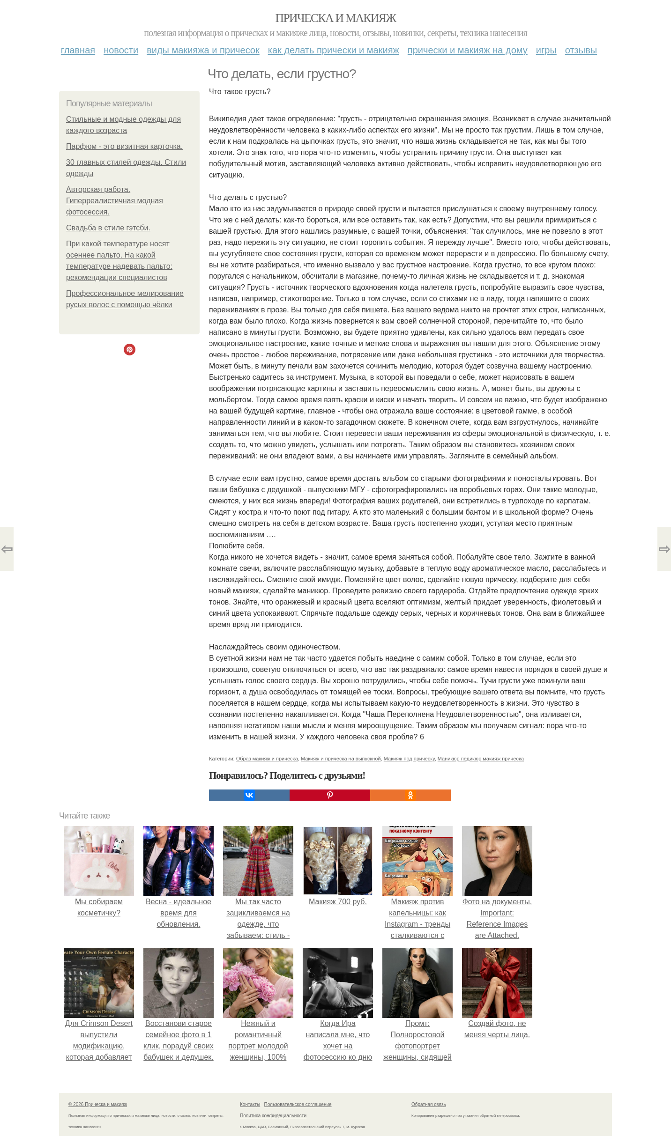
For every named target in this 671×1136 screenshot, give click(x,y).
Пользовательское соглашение (298, 1104)
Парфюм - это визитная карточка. (124, 146)
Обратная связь (428, 1104)
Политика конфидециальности (273, 1115)
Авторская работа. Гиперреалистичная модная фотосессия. (114, 200)
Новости (121, 50)
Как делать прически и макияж (333, 50)
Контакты (250, 1104)
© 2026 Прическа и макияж (97, 1104)
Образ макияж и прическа (267, 758)
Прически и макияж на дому (468, 50)
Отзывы (581, 50)
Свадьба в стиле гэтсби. (108, 228)
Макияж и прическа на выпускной (341, 758)
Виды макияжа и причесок (203, 50)
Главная (78, 50)
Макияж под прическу (409, 758)
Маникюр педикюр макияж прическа (481, 758)
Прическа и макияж (336, 18)
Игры (546, 50)
